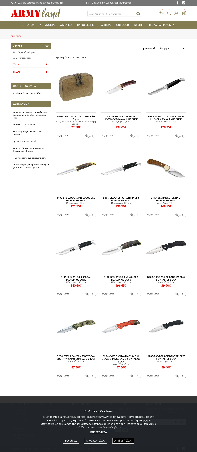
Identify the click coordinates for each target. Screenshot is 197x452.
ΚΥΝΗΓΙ (138, 25)
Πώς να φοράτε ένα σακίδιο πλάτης (29, 157)
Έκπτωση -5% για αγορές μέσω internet (27, 133)
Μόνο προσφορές (24, 57)
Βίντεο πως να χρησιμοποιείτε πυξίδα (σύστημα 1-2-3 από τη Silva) (31, 166)
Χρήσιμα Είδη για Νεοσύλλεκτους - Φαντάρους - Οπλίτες (29, 149)
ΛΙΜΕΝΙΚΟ (66, 25)
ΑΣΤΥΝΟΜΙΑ (47, 25)
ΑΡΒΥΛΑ (106, 25)
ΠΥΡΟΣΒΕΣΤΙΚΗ (86, 25)
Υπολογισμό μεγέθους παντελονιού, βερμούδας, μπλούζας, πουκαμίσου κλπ (30, 115)
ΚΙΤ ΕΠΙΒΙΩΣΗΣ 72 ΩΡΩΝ (24, 124)
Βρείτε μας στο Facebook (24, 141)
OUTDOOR (122, 25)
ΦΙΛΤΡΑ (17, 46)
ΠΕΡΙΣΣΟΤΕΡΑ (98, 432)
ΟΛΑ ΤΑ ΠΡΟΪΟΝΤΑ (162, 25)
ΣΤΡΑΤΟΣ (28, 25)
